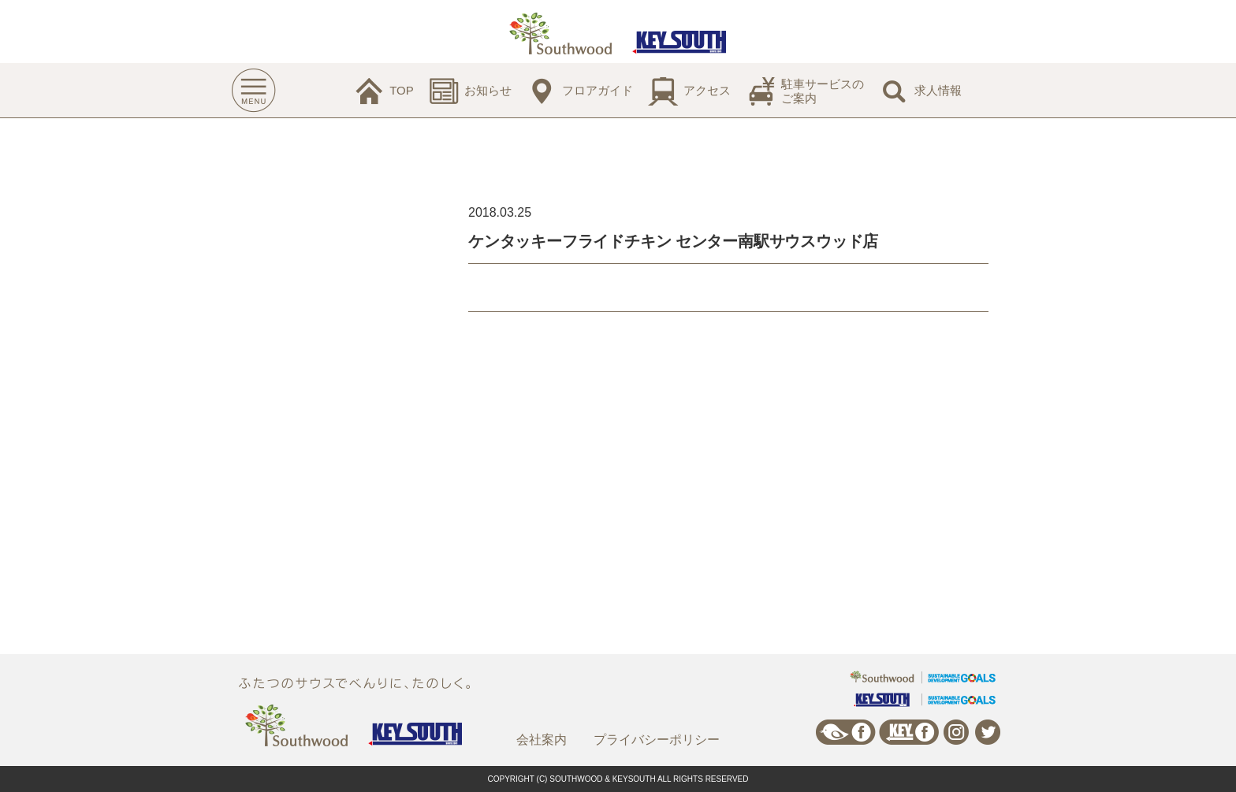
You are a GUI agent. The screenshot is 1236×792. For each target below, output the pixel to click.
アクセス (707, 90)
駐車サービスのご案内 (822, 91)
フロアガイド (597, 90)
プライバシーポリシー (657, 739)
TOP (401, 90)
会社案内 (541, 739)
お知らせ (488, 90)
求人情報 (938, 90)
